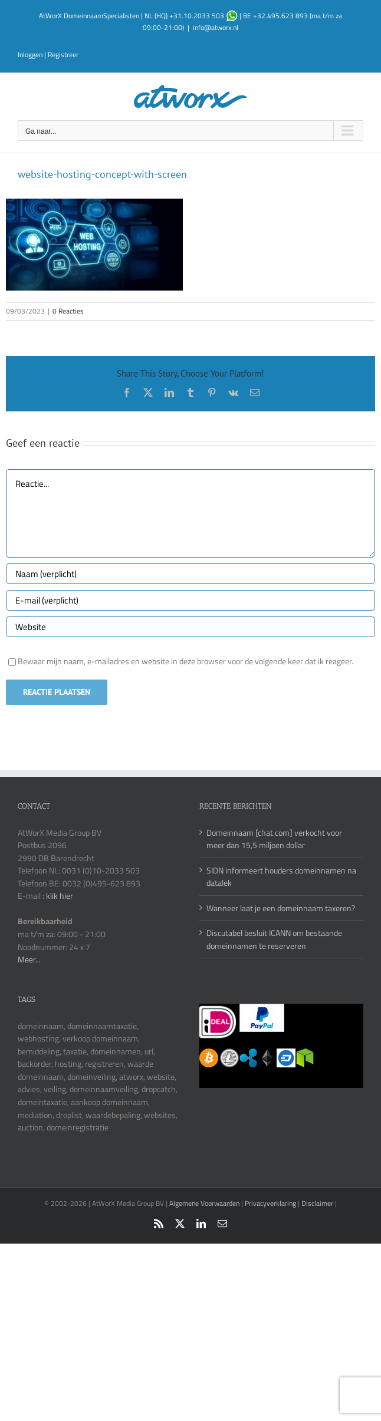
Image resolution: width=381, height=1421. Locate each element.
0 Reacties (68, 310)
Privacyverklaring (270, 1203)
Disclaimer (317, 1203)
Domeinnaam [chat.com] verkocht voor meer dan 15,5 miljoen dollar (274, 839)
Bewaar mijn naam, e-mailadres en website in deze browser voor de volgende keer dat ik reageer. (185, 661)
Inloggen (30, 54)
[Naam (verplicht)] (190, 573)
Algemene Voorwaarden (205, 1203)
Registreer (63, 54)
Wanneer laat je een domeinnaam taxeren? (280, 908)
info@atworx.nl (215, 27)
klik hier (59, 895)
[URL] (190, 626)
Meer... (29, 959)
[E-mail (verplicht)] (190, 600)
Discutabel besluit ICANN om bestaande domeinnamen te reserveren (274, 939)
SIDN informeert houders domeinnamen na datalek (281, 876)
